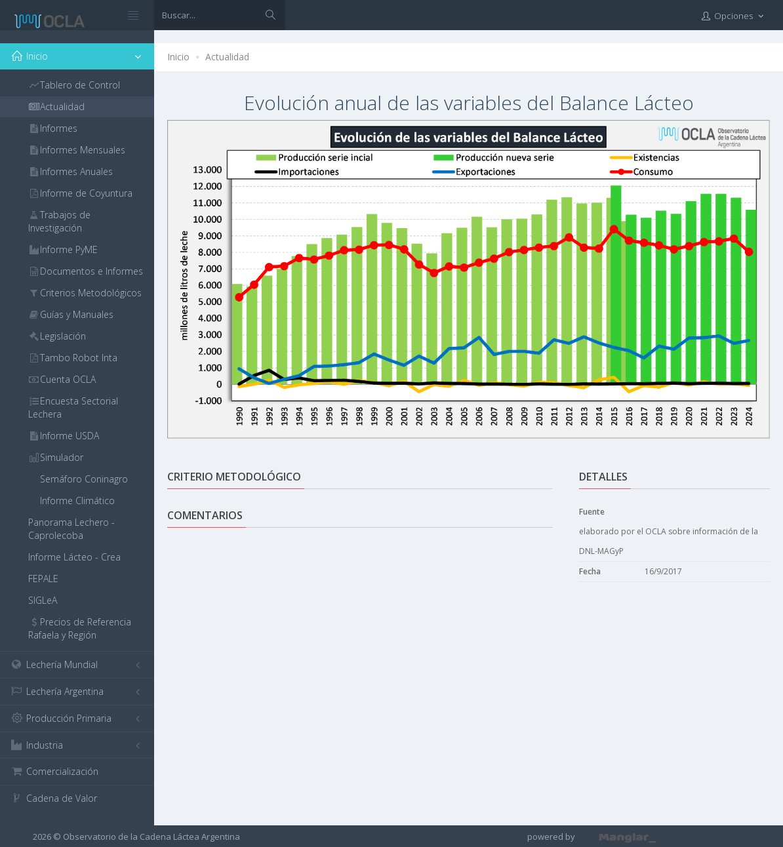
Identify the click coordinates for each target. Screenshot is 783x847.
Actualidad (227, 56)
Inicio (178, 56)
